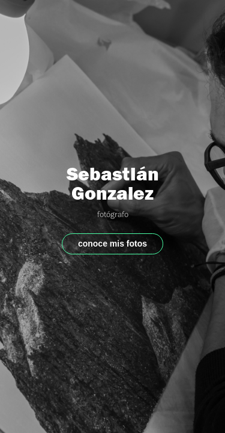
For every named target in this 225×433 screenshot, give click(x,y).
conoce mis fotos (112, 243)
